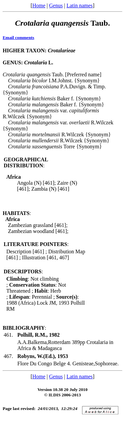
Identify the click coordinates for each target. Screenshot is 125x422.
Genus (56, 5)
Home (38, 5)
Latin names (79, 5)
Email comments (18, 37)
